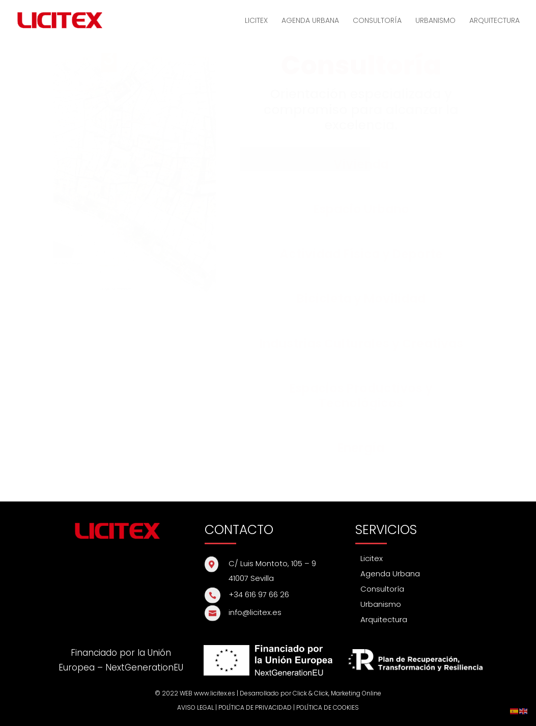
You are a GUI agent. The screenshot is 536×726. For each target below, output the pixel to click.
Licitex (371, 558)
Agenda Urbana (390, 573)
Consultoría (382, 589)
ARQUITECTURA (494, 21)
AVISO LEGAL (195, 707)
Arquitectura (383, 619)
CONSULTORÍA (377, 21)
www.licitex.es (214, 693)
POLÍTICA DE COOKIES (327, 707)
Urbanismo (380, 604)
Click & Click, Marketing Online (337, 693)
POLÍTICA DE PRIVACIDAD (255, 707)
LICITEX (256, 21)
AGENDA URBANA (310, 21)
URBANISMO (435, 21)
